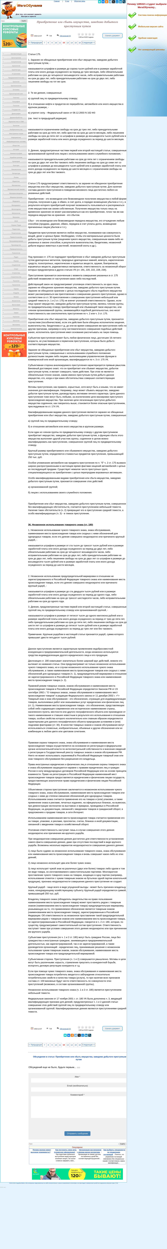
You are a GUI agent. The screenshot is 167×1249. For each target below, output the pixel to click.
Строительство (16, 277)
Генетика (16, 98)
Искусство (16, 145)
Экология (16, 321)
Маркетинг (16, 181)
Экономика (16, 325)
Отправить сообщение (77, 1133)
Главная (57, 1)
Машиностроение (16, 197)
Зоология (16, 125)
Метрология (16, 213)
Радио (16, 257)
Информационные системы (16, 141)
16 (80, 43)
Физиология (16, 301)
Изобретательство (16, 129)
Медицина (16, 201)
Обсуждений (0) (65, 36)
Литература (16, 173)
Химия (16, 313)
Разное (16, 261)
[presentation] (50, 1125)
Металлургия (16, 209)
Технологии (16, 285)
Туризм (16, 289)
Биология (16, 82)
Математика (16, 185)
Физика (16, 297)
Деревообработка (16, 118)
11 (60, 43)
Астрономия (16, 74)
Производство (16, 245)
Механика (16, 217)
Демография (16, 114)
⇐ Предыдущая (35, 43)
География (16, 102)
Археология (16, 66)
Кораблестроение (16, 157)
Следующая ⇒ (88, 43)
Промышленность (16, 249)
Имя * (77, 1077)
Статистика (16, 273)
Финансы (16, 309)
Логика (16, 177)
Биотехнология (16, 86)
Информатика (16, 137)
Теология (16, 281)
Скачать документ (112, 36)
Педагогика (16, 229)
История (16, 149)
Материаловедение (16, 193)
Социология (16, 265)
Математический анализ (16, 189)
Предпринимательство (16, 78)
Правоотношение (16, 237)
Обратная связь (79, 1)
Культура (16, 165)
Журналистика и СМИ (16, 121)
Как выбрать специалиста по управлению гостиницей (114, 1152)
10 (56, 43)
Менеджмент (16, 205)
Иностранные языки (16, 133)
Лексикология (16, 169)
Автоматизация (16, 54)
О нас (67, 1)
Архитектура (16, 70)
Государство (16, 110)
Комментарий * (77, 1095)
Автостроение (16, 58)
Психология (16, 253)
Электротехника (16, 329)
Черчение (16, 317)
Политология (16, 233)
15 (76, 43)
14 (72, 43)
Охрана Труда (16, 225)
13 (68, 43)
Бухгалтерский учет (16, 94)
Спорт (16, 269)
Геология (16, 106)
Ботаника (16, 90)
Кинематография (16, 153)
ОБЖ (16, 221)
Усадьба (16, 293)
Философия (16, 305)
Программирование (16, 241)
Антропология (16, 62)
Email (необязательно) (77, 1086)
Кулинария (16, 161)
